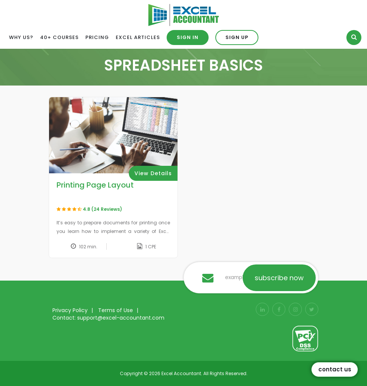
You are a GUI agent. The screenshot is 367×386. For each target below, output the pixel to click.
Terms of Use (115, 310)
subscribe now (279, 277)
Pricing (97, 37)
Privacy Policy (70, 310)
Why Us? (21, 37)
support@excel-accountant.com (120, 317)
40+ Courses (59, 37)
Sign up (236, 37)
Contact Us (334, 369)
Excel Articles (138, 37)
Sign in (187, 37)
